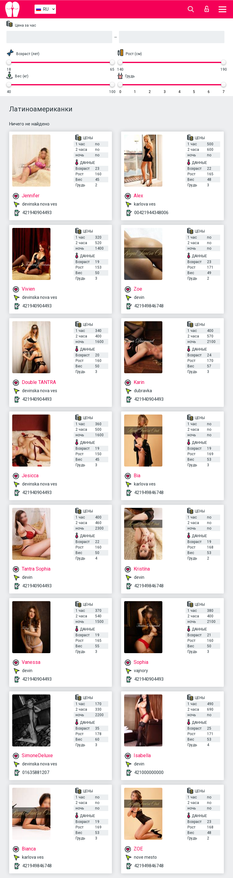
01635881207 (35, 772)
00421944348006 (151, 212)
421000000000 (149, 772)
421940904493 (37, 212)
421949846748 (149, 306)
